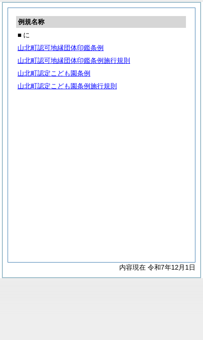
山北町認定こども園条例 (54, 73)
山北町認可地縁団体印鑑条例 (61, 47)
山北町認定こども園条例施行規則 (67, 86)
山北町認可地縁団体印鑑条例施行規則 (74, 60)
